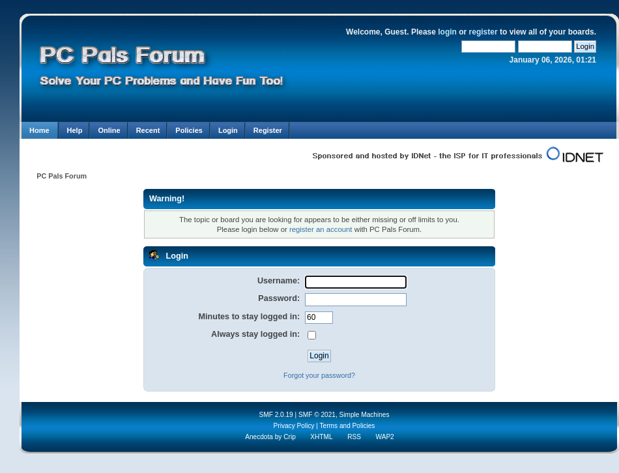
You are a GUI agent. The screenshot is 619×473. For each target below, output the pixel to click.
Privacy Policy (294, 425)
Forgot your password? (319, 375)
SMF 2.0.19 (276, 414)
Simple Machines (364, 414)
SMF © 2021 (317, 414)
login (447, 31)
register (483, 31)
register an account (321, 229)
